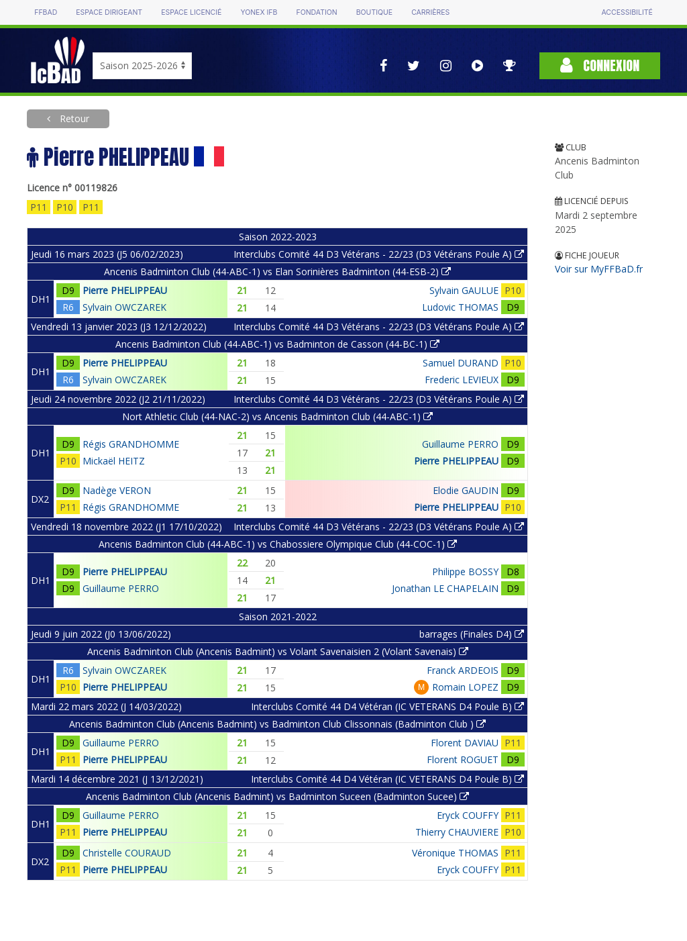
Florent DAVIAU (464, 742)
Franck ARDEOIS (462, 670)
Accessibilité (626, 12)
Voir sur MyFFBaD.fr (599, 268)
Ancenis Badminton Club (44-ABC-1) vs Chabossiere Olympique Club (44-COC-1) (278, 544)
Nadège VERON (117, 490)
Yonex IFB (258, 12)
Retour (73, 118)
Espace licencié (191, 12)
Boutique (374, 12)
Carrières (430, 12)
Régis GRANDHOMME (131, 444)
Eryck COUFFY (467, 815)
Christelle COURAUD (127, 852)
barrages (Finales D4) (471, 634)
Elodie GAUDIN (465, 490)
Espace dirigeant (109, 12)
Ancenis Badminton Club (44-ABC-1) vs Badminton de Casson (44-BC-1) (277, 344)
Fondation (316, 12)
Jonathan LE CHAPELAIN (445, 588)
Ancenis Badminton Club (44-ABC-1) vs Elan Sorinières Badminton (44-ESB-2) (277, 271)
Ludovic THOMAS (460, 307)
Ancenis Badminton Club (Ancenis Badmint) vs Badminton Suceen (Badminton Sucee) (277, 796)
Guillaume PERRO (460, 444)
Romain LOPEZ (465, 687)
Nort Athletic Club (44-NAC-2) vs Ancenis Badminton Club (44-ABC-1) (277, 416)
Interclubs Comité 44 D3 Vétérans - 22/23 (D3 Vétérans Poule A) (378, 254)
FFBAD (45, 12)
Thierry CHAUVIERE (456, 832)
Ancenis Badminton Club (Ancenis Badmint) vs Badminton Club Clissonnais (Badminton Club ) (277, 723)
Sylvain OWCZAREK (124, 307)
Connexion (599, 65)
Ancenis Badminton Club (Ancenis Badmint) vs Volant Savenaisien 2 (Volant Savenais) (277, 651)
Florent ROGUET (462, 759)
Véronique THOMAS (455, 852)
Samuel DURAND (460, 362)
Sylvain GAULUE (463, 290)
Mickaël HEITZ (114, 460)
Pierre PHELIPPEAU (125, 290)
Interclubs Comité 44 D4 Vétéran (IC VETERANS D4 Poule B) (387, 706)
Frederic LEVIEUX (461, 379)
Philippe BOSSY (465, 571)
